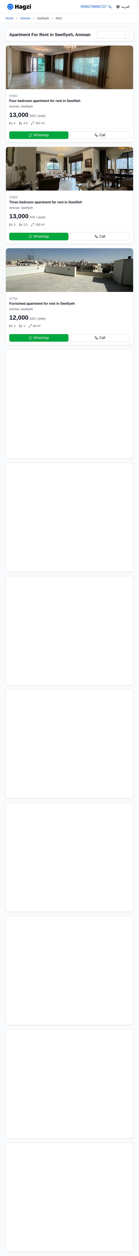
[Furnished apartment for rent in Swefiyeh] (69, 296)
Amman (25, 18)
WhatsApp (39, 135)
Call (100, 135)
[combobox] (113, 34)
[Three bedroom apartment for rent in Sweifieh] (69, 195)
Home (9, 18)
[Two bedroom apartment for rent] (69, 1107)
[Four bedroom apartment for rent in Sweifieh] (69, 94)
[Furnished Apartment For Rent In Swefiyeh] (69, 1006)
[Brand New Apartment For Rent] (69, 702)
